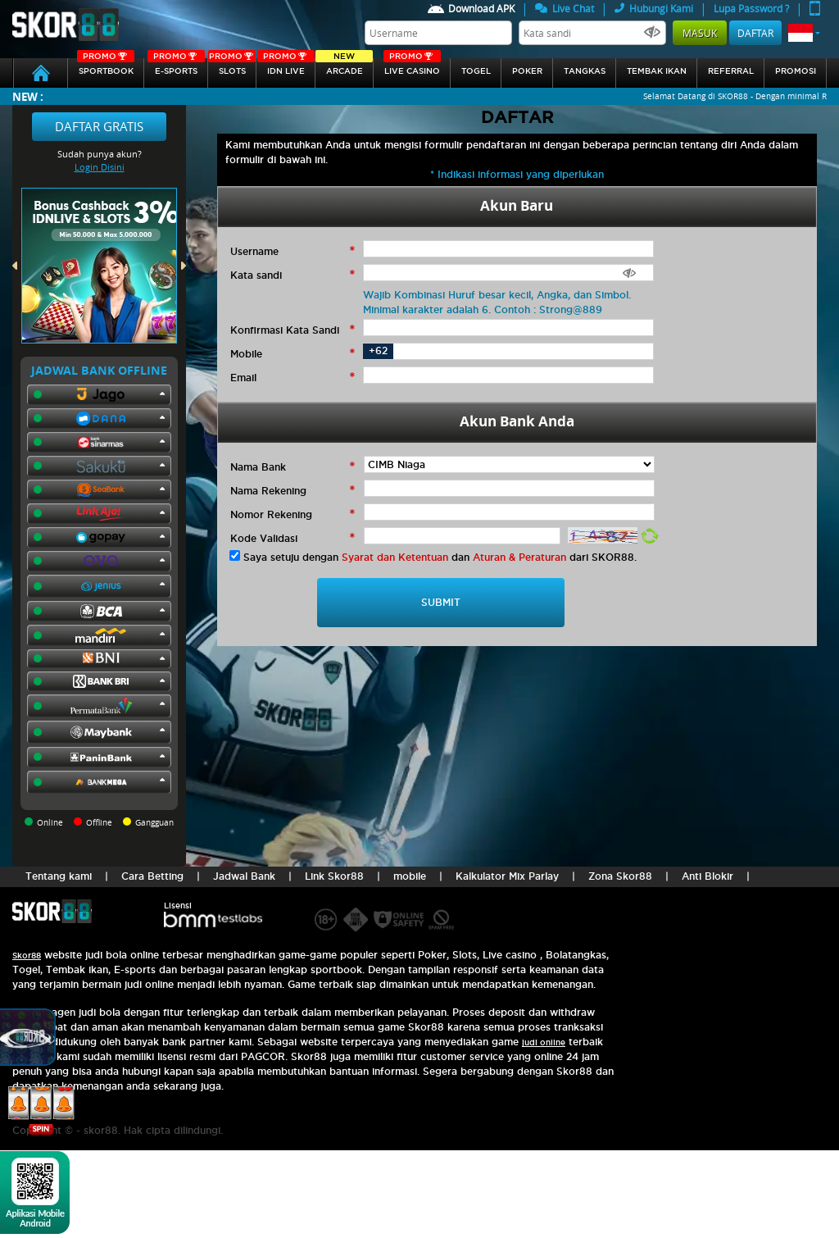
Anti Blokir (707, 876)
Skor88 (26, 955)
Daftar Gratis (99, 126)
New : (27, 96)
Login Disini (100, 167)
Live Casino (412, 66)
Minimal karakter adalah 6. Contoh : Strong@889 (482, 309)
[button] (804, 32)
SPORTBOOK (105, 66)
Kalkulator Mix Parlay (507, 876)
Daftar (755, 32)
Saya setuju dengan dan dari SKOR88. (440, 557)
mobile (409, 876)
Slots (232, 66)
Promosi (795, 70)
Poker (527, 70)
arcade (344, 66)
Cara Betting (152, 876)
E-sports (176, 66)
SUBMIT (440, 602)
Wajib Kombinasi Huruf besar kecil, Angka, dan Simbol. (497, 294)
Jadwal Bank (244, 876)
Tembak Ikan (657, 70)
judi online (543, 1042)
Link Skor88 (334, 876)
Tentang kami (58, 876)
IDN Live (286, 66)
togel (476, 70)
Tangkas (584, 70)
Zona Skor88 (620, 876)
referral (731, 70)
